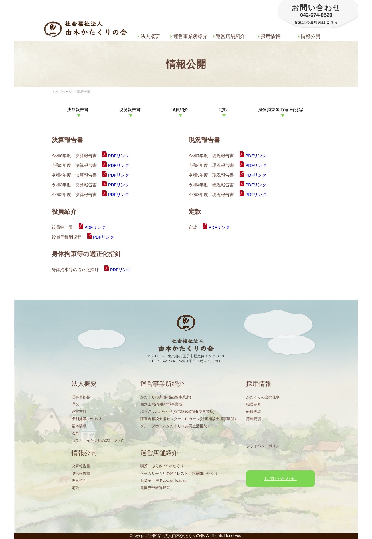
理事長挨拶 (81, 397)
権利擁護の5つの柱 (87, 419)
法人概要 (149, 36)
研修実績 (253, 411)
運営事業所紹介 (188, 36)
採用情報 (269, 36)
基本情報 (79, 426)
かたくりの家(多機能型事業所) (165, 397)
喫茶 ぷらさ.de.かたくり (162, 466)
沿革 (75, 433)
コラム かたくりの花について (98, 440)
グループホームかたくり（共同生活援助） (175, 426)
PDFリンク (118, 155)
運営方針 (79, 411)
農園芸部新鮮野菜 (155, 488)
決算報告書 (81, 466)
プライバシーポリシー (264, 446)
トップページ (62, 92)
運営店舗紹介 (229, 36)
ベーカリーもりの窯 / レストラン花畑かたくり (179, 473)
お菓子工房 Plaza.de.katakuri (164, 480)
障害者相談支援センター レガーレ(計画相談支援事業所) (188, 419)
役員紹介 (79, 480)
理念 (75, 404)
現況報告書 (81, 473)
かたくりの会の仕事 (263, 397)
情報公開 (309, 36)
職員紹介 (253, 404)
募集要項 (253, 419)
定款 (75, 488)
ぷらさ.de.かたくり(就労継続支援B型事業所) (177, 411)
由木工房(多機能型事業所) (162, 404)
